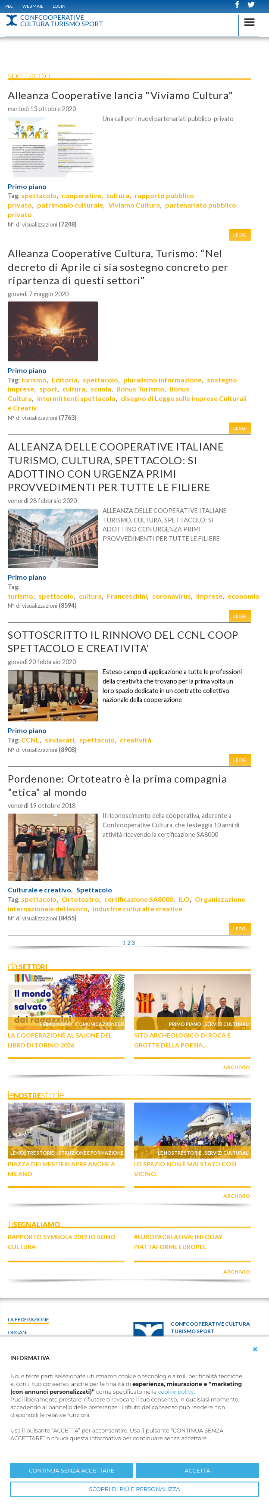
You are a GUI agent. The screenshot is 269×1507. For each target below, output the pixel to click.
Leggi (240, 235)
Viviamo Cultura (134, 205)
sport (48, 389)
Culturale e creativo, (40, 889)
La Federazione (28, 1319)
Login (59, 6)
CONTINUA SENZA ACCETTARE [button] (71, 1470)
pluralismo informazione (162, 380)
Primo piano (27, 186)
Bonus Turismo (140, 389)
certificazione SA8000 (138, 899)
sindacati (59, 740)
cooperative (81, 195)
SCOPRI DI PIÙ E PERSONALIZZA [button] (134, 1489)
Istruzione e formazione (90, 1153)
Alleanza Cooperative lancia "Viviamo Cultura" (120, 95)
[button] (255, 1349)
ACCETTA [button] (197, 1470)
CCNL (30, 740)
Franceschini (127, 596)
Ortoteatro (80, 899)
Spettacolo (94, 889)
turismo (34, 380)
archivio (236, 1067)
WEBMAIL (32, 6)
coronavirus (171, 596)
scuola (101, 389)
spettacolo (38, 195)
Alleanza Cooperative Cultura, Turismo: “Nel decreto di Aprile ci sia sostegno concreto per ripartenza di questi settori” (118, 266)
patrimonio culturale (70, 205)
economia (243, 596)
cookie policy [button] (176, 1392)
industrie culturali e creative (137, 908)
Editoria (65, 380)
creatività (135, 740)
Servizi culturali (227, 1024)
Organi (18, 1332)
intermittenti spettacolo (76, 398)
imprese (209, 596)
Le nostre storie (32, 1153)
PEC (9, 6)
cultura (117, 195)
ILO (184, 899)
